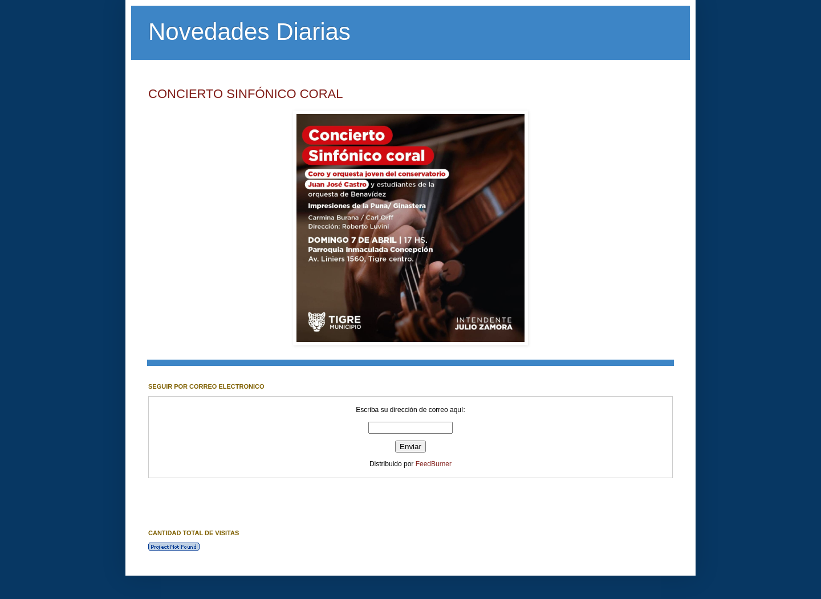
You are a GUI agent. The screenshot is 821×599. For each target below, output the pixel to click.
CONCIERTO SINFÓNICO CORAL (245, 94)
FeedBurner (434, 464)
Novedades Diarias (249, 31)
